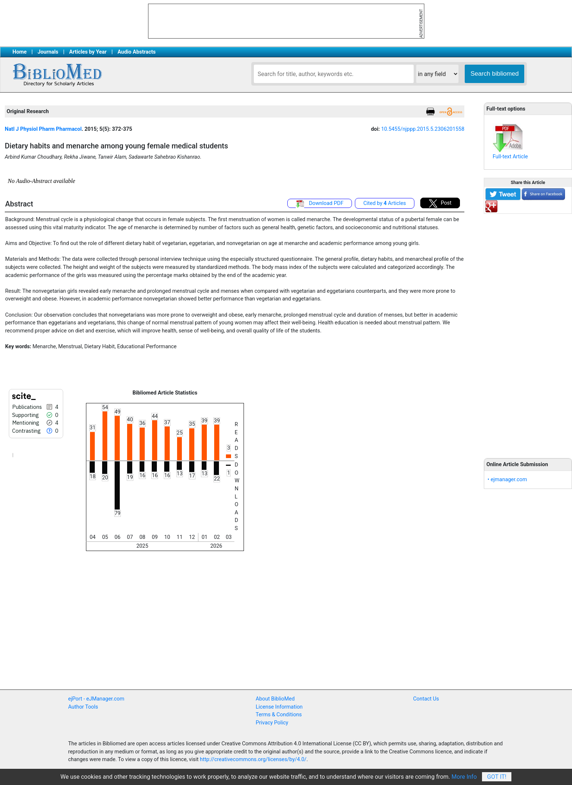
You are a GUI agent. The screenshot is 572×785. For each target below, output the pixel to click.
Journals (47, 52)
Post (440, 203)
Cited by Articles (384, 203)
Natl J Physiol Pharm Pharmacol (43, 129)
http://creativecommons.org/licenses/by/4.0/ (253, 759)
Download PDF (319, 204)
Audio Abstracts (137, 52)
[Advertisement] (528, 332)
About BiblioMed (275, 699)
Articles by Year (88, 52)
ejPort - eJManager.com (96, 699)
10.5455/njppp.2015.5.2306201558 (422, 129)
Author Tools (83, 707)
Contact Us (426, 699)
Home (19, 52)
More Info (464, 776)
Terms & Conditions (279, 715)
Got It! (497, 776)
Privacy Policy (272, 723)
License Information (279, 707)
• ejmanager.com (507, 479)
